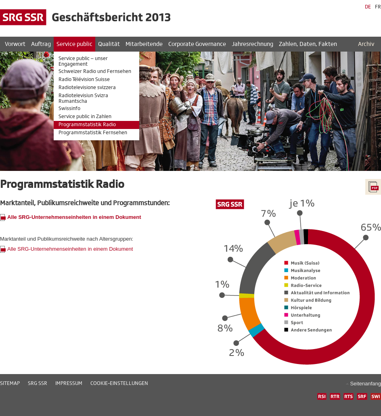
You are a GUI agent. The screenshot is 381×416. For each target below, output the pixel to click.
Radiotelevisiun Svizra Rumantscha (83, 98)
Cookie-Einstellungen (119, 383)
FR (378, 7)
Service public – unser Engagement (83, 61)
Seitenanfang (365, 384)
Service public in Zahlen (85, 116)
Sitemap (10, 383)
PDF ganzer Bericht (373, 187)
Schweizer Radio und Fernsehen (95, 71)
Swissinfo (69, 108)
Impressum (68, 383)
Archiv (366, 44)
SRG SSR (37, 383)
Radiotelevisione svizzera (87, 87)
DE (368, 7)
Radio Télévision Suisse (84, 79)
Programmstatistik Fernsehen (93, 132)
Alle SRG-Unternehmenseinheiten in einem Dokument (70, 249)
